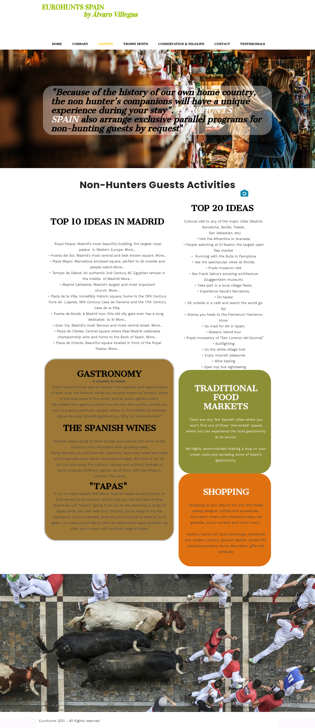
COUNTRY (105, 44)
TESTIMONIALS (252, 44)
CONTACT (222, 44)
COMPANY (80, 44)
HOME (57, 44)
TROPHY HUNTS (135, 44)
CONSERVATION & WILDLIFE (181, 44)
